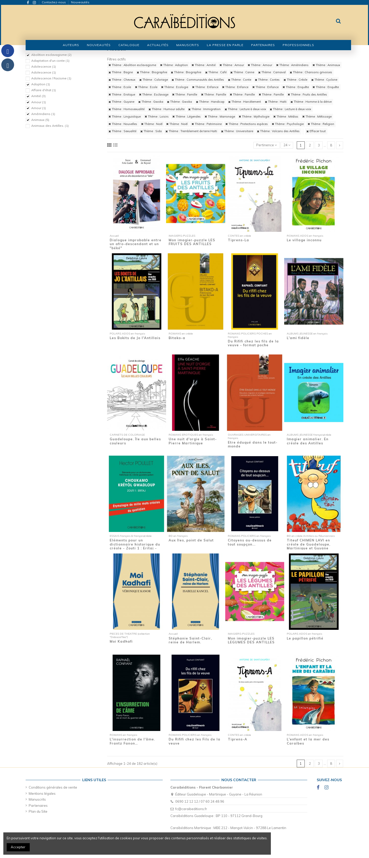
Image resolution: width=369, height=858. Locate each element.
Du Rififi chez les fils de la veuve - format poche (253, 343)
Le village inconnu (304, 240)
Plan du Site (38, 811)
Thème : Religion (321, 124)
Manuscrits (37, 799)
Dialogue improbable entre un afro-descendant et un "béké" (135, 244)
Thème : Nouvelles (123, 124)
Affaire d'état (43, 90)
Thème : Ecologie (174, 87)
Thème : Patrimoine (207, 124)
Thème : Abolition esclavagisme (132, 65)
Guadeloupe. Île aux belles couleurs (135, 441)
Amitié (38, 96)
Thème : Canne (242, 72)
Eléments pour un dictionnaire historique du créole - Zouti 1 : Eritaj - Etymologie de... (135, 546)
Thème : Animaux (326, 65)
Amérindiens (43, 114)
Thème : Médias (285, 116)
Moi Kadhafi (121, 641)
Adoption (40, 84)
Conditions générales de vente (53, 787)
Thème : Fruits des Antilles (307, 94)
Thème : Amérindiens (292, 65)
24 (286, 145)
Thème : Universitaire (237, 131)
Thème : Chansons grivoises (311, 72)
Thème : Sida (151, 131)
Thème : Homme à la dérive (311, 101)
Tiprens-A (237, 739)
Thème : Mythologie (254, 116)
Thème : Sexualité (122, 131)
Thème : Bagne (121, 72)
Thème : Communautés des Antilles (198, 79)
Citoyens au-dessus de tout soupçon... (250, 542)
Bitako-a (177, 338)
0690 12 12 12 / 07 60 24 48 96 (199, 801)
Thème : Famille (184, 94)
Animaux (40, 120)
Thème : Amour (232, 65)
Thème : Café (216, 72)
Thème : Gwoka (150, 101)
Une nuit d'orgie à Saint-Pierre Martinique (193, 441)
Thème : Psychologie (288, 124)
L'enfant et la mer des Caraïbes (308, 741)
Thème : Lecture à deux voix (245, 109)
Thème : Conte (239, 79)
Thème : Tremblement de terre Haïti (191, 131)
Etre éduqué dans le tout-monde (253, 444)
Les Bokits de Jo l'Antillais (135, 338)
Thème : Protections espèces (246, 124)
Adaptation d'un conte (50, 60)
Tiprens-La (238, 240)
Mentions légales (42, 793)
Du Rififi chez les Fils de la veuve (194, 741)
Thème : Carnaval (272, 72)
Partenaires (38, 805)
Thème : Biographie (152, 72)
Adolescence (43, 66)
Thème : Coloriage (153, 79)
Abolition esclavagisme (51, 55)
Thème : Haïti (275, 101)
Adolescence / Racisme (51, 78)
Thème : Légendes (186, 116)
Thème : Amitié (204, 65)
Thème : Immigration (204, 109)
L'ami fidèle (298, 338)
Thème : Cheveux (122, 79)
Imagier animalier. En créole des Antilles (308, 441)
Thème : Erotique (122, 94)
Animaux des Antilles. (50, 126)
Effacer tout (316, 131)
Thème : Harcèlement (244, 101)
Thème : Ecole (120, 87)
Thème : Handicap (210, 101)
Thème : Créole (295, 79)
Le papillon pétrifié (305, 638)
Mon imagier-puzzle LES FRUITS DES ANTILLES (192, 242)
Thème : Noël (151, 124)
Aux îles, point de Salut (191, 540)
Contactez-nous (54, 2)
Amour (38, 102)
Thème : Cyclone (324, 79)
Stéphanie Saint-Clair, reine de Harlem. (190, 640)
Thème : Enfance (205, 87)
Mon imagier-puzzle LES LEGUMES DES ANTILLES (251, 640)
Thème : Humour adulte (166, 109)
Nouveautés (80, 2)
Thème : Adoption (174, 65)
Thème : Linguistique (125, 116)
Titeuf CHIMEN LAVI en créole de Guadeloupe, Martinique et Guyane (308, 544)
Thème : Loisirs (157, 116)
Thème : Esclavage (153, 94)
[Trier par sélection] (266, 145)
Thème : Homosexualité (127, 109)
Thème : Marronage (220, 116)
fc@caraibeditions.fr (191, 809)
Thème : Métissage (317, 116)
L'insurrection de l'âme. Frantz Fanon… (132, 741)
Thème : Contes (267, 79)
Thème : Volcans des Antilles (278, 131)
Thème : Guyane (121, 101)
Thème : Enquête (296, 87)
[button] (129, 45)
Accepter (18, 847)
